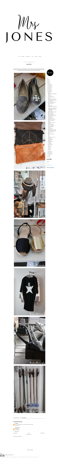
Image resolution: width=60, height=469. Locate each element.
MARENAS (49, 121)
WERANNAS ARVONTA (50, 116)
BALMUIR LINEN (50, 138)
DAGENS (49, 145)
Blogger (32, 449)
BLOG (19, 56)
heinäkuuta (49, 89)
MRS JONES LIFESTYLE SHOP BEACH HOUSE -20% (52, 109)
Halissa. (20, 68)
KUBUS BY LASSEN (50, 105)
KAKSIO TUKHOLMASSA (51, 124)
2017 (48, 79)
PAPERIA (49, 92)
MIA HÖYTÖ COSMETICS (51, 125)
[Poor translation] (3, 456)
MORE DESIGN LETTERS (51, 103)
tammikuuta (49, 154)
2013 (48, 83)
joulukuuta (49, 84)
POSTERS (49, 147)
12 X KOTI (32, 56)
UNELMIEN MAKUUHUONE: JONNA (52, 93)
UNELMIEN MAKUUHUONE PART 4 (52, 100)
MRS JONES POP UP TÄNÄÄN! (51, 119)
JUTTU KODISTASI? (27, 56)
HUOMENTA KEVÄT (50, 139)
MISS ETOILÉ (49, 127)
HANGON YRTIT (50, 117)
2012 (48, 155)
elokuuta (49, 88)
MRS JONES (22, 56)
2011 (48, 156)
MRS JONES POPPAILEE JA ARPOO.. (52, 129)
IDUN (48, 135)
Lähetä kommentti (16, 431)
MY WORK (36, 56)
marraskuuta (49, 85)
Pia (15, 423)
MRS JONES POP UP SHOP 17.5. (52, 122)
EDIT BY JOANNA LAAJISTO (51, 120)
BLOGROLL (40, 56)
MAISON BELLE (50, 140)
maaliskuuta (49, 152)
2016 (48, 80)
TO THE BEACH (50, 143)
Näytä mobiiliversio (28, 434)
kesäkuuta (49, 90)
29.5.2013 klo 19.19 (17, 425)
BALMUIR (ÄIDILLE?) (50, 141)
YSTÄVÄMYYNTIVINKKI (50, 126)
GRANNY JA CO (50, 123)
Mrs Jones (48, 163)
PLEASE (49, 136)
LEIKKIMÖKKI (49, 142)
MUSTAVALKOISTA (50, 144)
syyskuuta (49, 87)
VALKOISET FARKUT (50, 101)
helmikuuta (49, 153)
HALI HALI (49, 149)
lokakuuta (49, 86)
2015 (48, 81)
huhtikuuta (49, 151)
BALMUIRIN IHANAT (50, 128)
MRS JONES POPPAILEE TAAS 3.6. (52, 102)
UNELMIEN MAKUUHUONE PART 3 (52, 108)
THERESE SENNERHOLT (51, 118)
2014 (48, 82)
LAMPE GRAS (49, 148)
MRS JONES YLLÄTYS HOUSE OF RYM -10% (52, 106)
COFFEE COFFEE (50, 146)
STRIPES (49, 104)
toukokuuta (49, 91)
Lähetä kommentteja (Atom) (18, 436)
